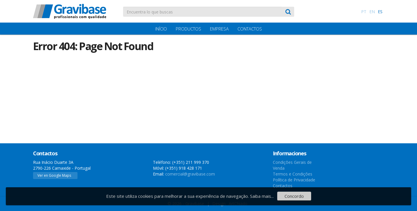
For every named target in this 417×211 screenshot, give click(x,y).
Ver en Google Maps (54, 175)
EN (372, 11)
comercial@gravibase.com (190, 174)
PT (363, 11)
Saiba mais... (262, 196)
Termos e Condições (292, 174)
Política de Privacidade (294, 180)
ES (380, 11)
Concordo (294, 196)
